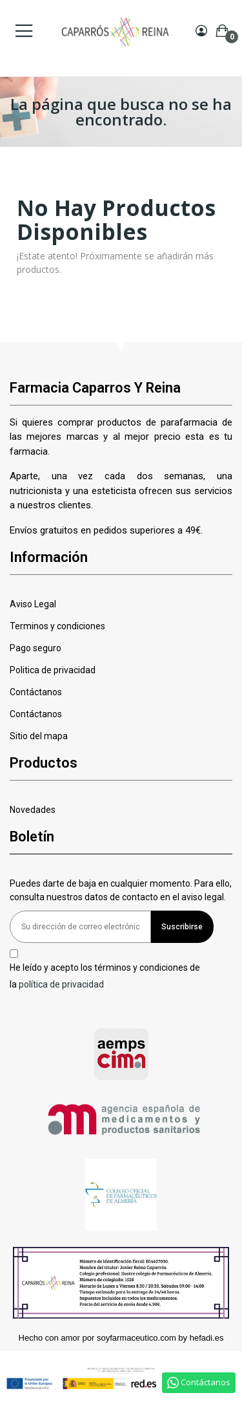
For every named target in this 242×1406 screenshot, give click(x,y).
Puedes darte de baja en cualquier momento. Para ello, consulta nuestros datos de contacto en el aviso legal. (121, 890)
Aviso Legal (33, 604)
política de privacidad (61, 984)
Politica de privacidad (53, 670)
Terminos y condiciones (57, 626)
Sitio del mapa (39, 736)
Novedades (32, 810)
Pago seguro (35, 648)
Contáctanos (36, 692)
